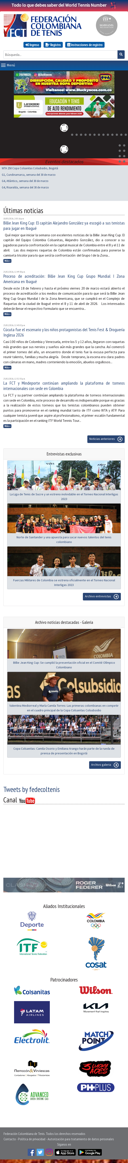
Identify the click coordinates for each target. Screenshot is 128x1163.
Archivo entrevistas (102, 596)
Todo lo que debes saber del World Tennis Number (64, 5)
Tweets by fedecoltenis (31, 789)
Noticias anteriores (106, 439)
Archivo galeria (105, 765)
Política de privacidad (31, 1139)
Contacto (10, 1139)
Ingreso (32, 45)
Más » (7, 260)
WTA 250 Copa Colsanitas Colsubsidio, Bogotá (30, 168)
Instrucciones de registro (85, 45)
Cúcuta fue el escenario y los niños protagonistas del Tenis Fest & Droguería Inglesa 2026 (64, 332)
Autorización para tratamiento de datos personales (81, 1139)
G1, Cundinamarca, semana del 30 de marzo (29, 175)
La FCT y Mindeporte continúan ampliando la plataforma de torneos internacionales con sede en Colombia (64, 385)
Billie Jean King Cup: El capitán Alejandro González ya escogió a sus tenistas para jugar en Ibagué (64, 225)
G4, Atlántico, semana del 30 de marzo (25, 181)
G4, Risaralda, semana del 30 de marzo (25, 187)
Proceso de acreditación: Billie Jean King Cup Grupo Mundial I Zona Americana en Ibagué (64, 278)
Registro (53, 45)
